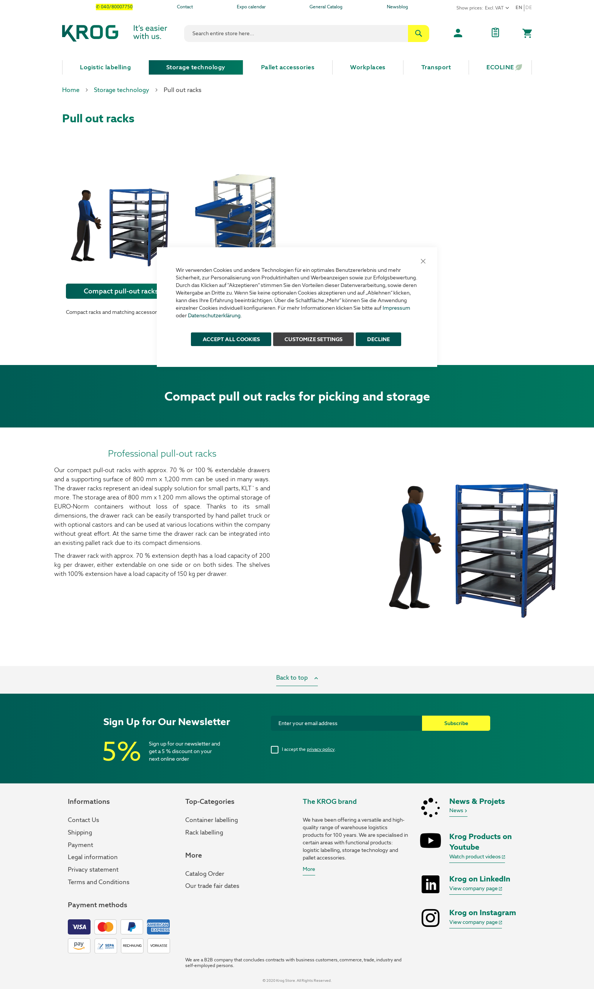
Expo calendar (251, 7)
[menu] (297, 67)
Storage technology (121, 90)
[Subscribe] (456, 723)
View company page (475, 888)
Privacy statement (93, 870)
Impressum (396, 307)
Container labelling (211, 820)
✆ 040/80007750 (114, 7)
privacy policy (321, 749)
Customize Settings (313, 339)
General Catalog (326, 7)
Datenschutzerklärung (214, 315)
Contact (185, 7)
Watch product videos (477, 856)
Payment (80, 845)
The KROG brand (330, 801)
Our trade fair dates (212, 886)
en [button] (519, 8)
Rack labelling (204, 832)
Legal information (93, 857)
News (458, 810)
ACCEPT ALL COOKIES (231, 339)
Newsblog (397, 7)
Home (71, 90)
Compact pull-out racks (121, 291)
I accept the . (309, 749)
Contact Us (83, 820)
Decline (378, 339)
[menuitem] (105, 67)
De (528, 8)
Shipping (80, 832)
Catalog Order (204, 874)
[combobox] (306, 33)
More (309, 869)
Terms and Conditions (99, 882)
